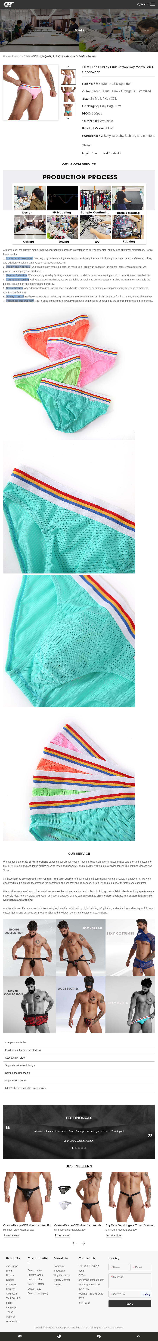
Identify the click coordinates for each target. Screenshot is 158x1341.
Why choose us (62, 1275)
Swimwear (12, 1293)
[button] (11, 30)
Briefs (27, 56)
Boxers (10, 1275)
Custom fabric (35, 1274)
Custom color (34, 1279)
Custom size (34, 1288)
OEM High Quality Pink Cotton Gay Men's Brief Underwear (64, 56)
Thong (9, 1312)
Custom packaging (37, 1293)
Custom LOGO (35, 1284)
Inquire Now (89, 153)
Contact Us (87, 1258)
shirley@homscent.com (91, 1279)
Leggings (11, 1307)
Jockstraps (12, 1266)
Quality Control (62, 1279)
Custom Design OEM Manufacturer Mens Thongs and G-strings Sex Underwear (103, 1225)
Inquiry (114, 1258)
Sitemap (118, 1327)
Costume (11, 1284)
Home (6, 56)
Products (17, 56)
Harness (10, 1289)
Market (57, 1284)
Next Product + (112, 153)
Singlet (10, 1279)
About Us (61, 1258)
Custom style (34, 1270)
